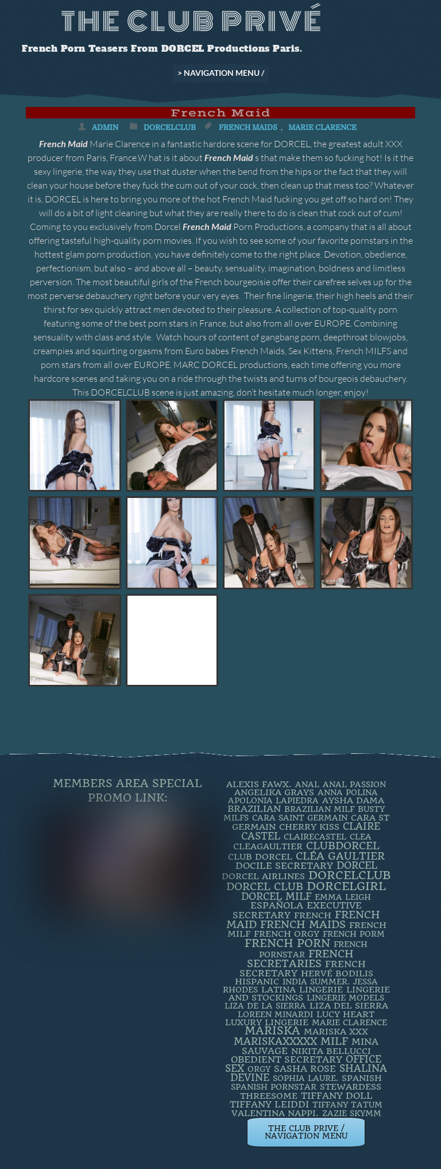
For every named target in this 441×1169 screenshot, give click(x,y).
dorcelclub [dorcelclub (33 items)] (349, 875)
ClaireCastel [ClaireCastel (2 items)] (315, 836)
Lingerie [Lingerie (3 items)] (321, 989)
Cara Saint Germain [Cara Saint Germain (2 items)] (299, 817)
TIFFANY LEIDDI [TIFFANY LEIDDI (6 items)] (269, 1104)
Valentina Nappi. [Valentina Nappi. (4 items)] (275, 1113)
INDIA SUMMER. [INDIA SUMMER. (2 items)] (316, 981)
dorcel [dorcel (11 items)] (356, 865)
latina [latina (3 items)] (278, 989)
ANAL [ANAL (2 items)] (307, 784)
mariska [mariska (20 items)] (272, 1031)
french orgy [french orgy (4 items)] (286, 934)
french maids (248, 127)
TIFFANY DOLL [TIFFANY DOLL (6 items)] (337, 1095)
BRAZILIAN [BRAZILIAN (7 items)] (254, 808)
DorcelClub (170, 127)
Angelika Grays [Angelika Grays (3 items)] (274, 792)
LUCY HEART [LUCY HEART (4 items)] (345, 1014)
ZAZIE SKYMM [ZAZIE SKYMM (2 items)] (351, 1113)
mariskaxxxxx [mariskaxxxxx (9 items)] (275, 1041)
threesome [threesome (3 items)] (268, 1096)
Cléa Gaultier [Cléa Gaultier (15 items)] (340, 856)
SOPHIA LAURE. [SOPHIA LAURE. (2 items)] (305, 1078)
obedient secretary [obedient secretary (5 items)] (286, 1059)
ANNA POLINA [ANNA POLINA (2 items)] (348, 792)
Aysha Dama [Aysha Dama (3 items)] (353, 800)
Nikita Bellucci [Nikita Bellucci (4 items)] (331, 1051)
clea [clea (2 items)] (361, 836)
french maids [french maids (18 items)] (303, 924)
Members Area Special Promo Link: (127, 790)
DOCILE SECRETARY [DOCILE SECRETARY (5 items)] (284, 865)
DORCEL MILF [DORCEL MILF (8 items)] (276, 896)
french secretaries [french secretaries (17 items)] (300, 958)
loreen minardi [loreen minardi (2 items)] (275, 1014)
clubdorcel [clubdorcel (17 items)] (343, 846)
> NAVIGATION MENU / (220, 73)
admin (105, 127)
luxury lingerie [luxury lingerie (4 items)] (266, 1022)
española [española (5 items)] (276, 905)
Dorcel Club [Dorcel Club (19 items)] (264, 886)
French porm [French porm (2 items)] (354, 933)
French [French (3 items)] (312, 915)
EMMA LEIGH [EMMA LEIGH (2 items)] (343, 897)
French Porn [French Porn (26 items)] (287, 943)
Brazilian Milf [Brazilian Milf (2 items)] (319, 809)
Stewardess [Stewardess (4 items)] (350, 1087)
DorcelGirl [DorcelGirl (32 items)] (346, 886)
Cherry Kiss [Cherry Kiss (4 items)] (309, 827)
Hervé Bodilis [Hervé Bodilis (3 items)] (337, 973)
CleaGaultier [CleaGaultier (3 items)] (268, 846)
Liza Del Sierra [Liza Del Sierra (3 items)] (349, 1006)
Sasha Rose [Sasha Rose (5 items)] (305, 1068)
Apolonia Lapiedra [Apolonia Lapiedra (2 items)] (273, 800)
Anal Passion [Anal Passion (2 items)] (354, 784)
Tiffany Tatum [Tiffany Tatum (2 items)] (347, 1104)
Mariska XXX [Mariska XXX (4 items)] (336, 1031)
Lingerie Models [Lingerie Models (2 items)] (345, 997)
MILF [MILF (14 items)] (334, 1041)
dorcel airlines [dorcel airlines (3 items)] (263, 876)
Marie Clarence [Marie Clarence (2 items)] (349, 1022)
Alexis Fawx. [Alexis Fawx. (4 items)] (259, 784)
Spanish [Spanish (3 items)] (362, 1078)
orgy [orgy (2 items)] (258, 1069)
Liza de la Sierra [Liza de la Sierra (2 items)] (265, 1005)
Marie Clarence (322, 127)
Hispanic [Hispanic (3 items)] (257, 981)
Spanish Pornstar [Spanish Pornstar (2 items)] (273, 1086)
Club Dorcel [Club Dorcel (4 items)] (260, 857)
